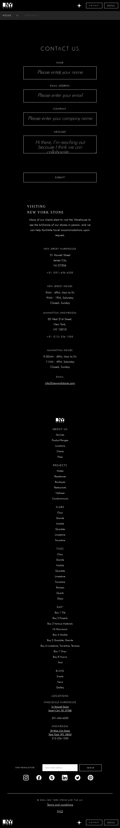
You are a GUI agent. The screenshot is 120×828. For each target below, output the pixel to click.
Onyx (60, 512)
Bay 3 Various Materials (60, 623)
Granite (60, 518)
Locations (60, 445)
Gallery (60, 687)
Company (60, 108)
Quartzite (60, 529)
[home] (7, 5)
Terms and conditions (60, 804)
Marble (60, 523)
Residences (60, 476)
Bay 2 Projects (60, 618)
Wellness (60, 492)
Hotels (60, 470)
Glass (60, 598)
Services (60, 434)
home (7, 15)
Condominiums (60, 498)
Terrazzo (60, 587)
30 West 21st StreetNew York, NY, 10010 (59, 732)
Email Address (60, 85)
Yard (60, 662)
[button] (111, 5)
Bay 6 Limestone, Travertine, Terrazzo (60, 645)
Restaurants (60, 487)
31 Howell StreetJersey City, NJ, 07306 (60, 708)
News (60, 681)
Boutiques (60, 481)
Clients (60, 451)
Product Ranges (60, 440)
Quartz (60, 592)
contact (32, 15)
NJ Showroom (60, 629)
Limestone (60, 534)
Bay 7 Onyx (60, 651)
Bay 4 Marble (60, 634)
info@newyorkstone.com (60, 383)
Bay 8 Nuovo (60, 656)
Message (60, 131)
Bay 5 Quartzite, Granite (60, 640)
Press (60, 456)
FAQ (60, 811)
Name (60, 62)
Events (60, 676)
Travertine (60, 540)
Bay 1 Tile (60, 612)
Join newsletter (25, 768)
